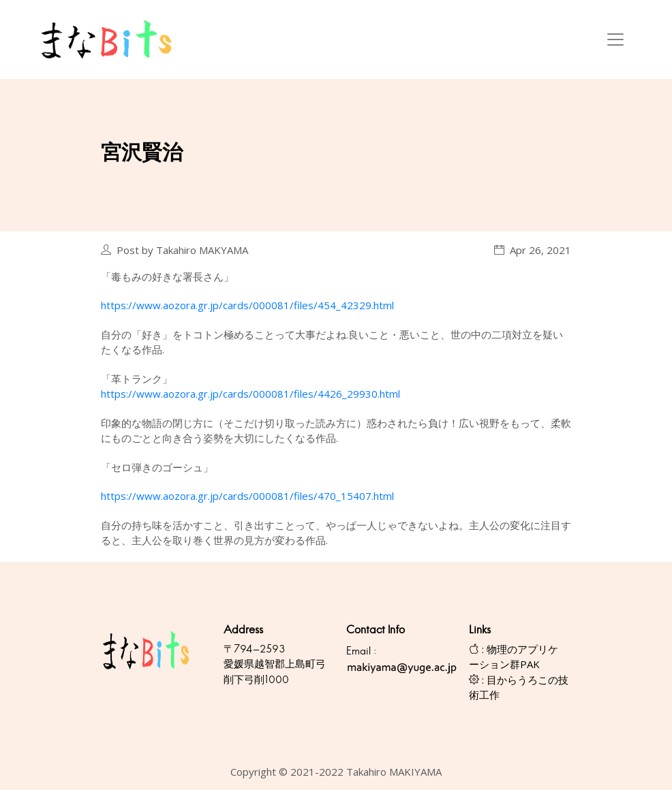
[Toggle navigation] (615, 39)
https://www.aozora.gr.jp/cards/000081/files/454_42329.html (247, 305)
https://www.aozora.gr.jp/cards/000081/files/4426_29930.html (250, 393)
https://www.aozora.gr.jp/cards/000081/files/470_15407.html (247, 496)
